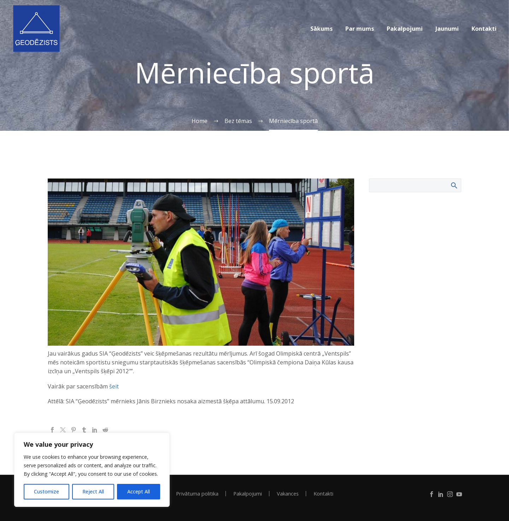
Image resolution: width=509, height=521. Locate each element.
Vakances (288, 493)
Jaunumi (447, 29)
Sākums (321, 29)
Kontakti (484, 29)
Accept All (138, 491)
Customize (46, 491)
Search (453, 185)
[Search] (415, 185)
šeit (114, 386)
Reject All (93, 491)
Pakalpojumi (405, 29)
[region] (92, 470)
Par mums (359, 29)
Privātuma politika (197, 493)
